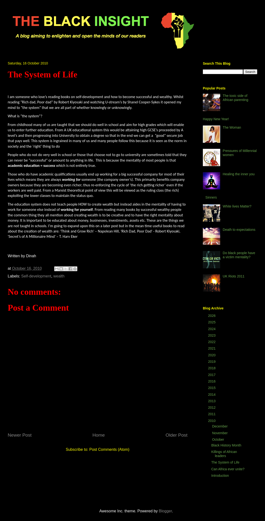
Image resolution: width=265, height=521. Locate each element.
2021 (212, 348)
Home (99, 435)
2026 (212, 316)
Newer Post (20, 435)
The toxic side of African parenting (235, 98)
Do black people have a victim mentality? (239, 255)
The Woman (232, 127)
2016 (212, 381)
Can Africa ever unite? (228, 469)
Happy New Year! (216, 119)
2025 (212, 322)
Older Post (176, 435)
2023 (212, 335)
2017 (212, 375)
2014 (212, 394)
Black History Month (226, 445)
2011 (212, 414)
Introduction (220, 475)
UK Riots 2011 (234, 276)
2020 (212, 355)
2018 (212, 368)
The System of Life (225, 462)
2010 (212, 421)
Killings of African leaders (224, 454)
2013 (212, 401)
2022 (212, 342)
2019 (212, 362)
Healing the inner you (239, 174)
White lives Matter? (237, 206)
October (218, 439)
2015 (212, 388)
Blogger (165, 511)
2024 (212, 329)
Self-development (36, 276)
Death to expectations (239, 230)
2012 (212, 407)
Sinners (211, 197)
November (220, 433)
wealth (58, 276)
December (220, 426)
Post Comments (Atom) (109, 449)
